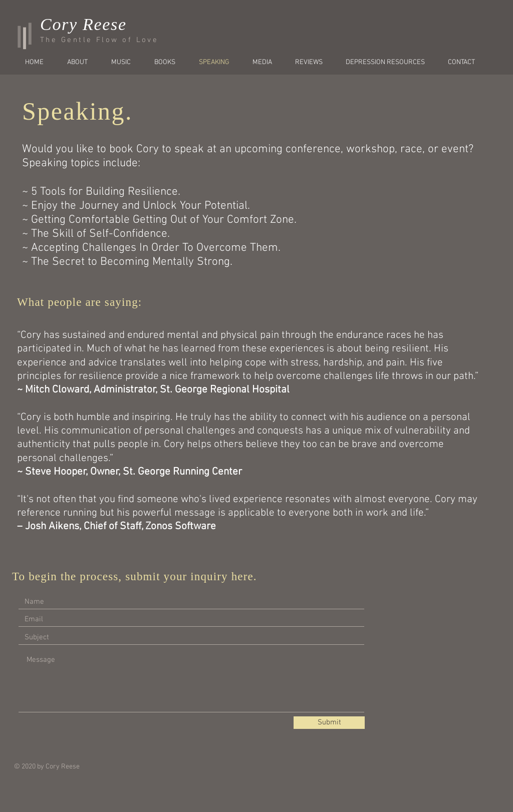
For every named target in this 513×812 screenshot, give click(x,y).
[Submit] (329, 722)
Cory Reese (83, 24)
